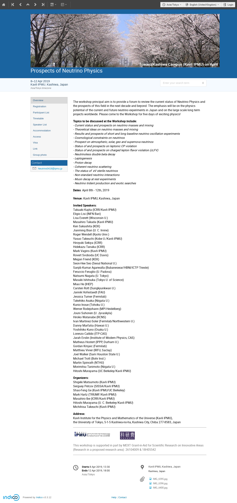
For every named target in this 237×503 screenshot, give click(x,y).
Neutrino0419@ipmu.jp (50, 168)
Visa (35, 142)
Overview (38, 100)
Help (113, 497)
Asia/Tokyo (173, 4)
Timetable (38, 118)
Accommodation (42, 130)
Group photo (40, 154)
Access (37, 136)
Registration (39, 106)
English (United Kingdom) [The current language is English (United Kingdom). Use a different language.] (203, 4)
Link (35, 148)
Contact (122, 497)
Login (230, 4)
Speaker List (40, 124)
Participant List (41, 112)
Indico (39, 497)
